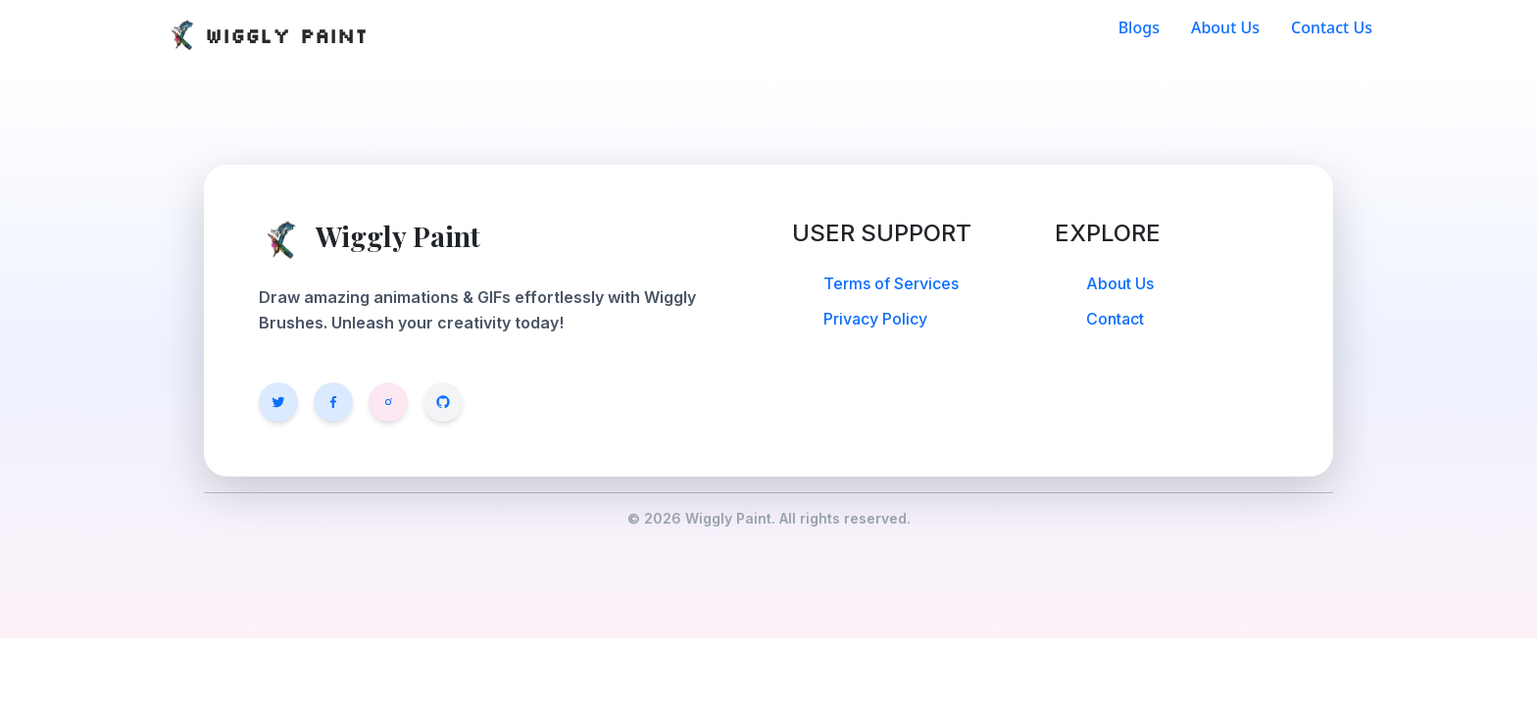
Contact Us (1331, 27)
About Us (1225, 27)
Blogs (1139, 27)
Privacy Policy (875, 318)
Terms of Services (891, 283)
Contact (1115, 318)
